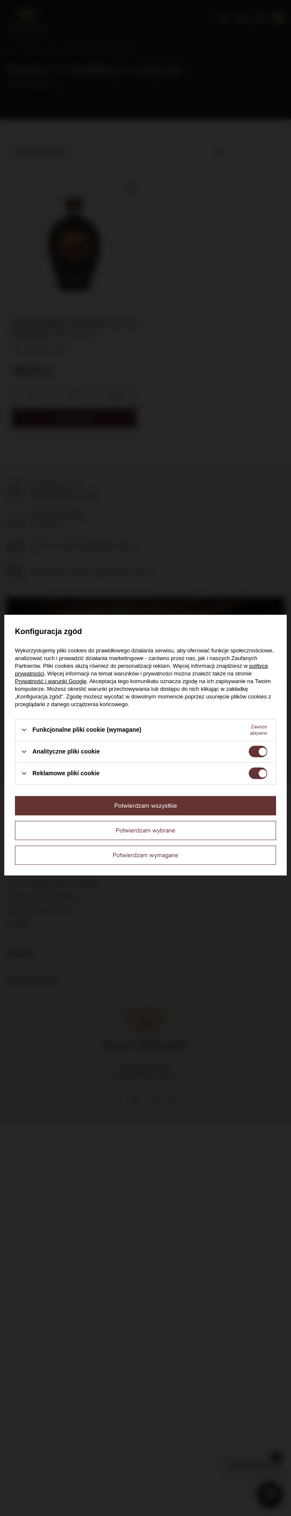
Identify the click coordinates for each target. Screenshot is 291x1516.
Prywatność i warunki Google (51, 681)
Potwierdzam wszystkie (145, 805)
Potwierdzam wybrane (145, 830)
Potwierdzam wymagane (145, 854)
